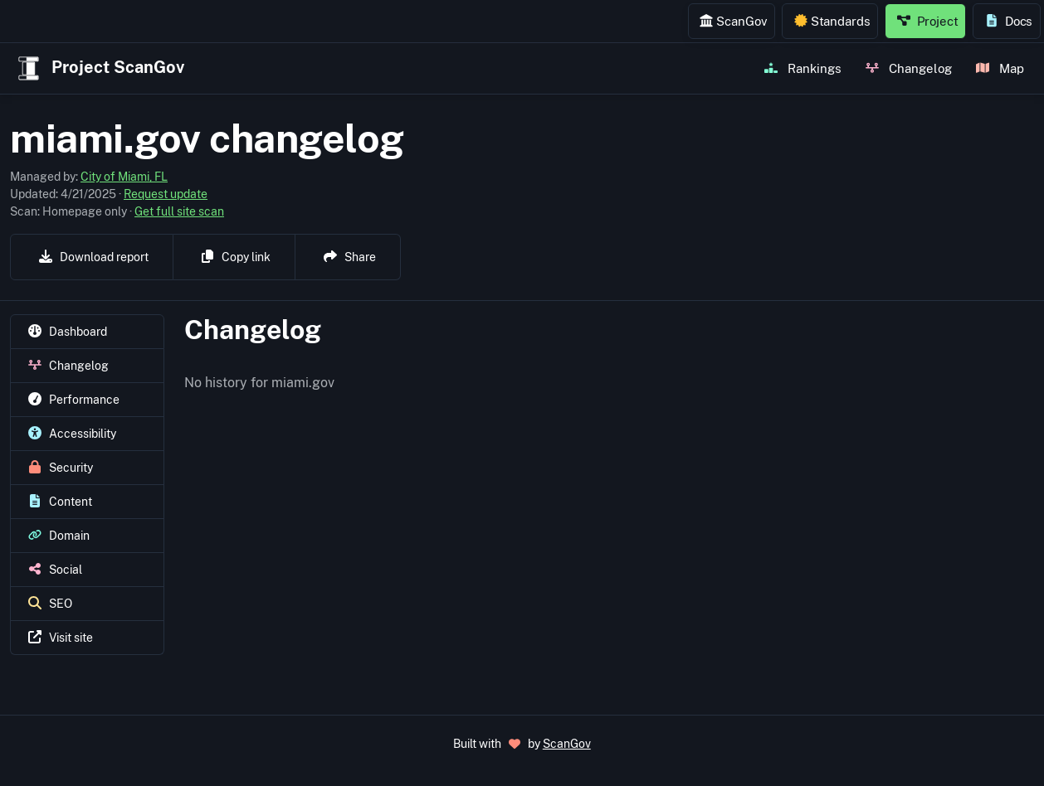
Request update (165, 194)
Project (928, 20)
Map (1000, 68)
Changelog (909, 68)
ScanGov (733, 20)
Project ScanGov (99, 68)
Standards (832, 20)
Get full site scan (179, 211)
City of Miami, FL (124, 176)
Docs (1008, 20)
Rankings (803, 68)
